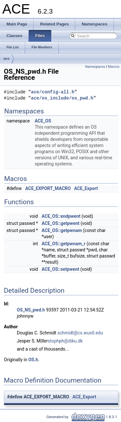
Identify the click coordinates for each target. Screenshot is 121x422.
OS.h (33, 359)
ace (6, 58)
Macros (113, 67)
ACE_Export (86, 188)
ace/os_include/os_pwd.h (62, 98)
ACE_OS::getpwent (60, 223)
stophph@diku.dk (65, 340)
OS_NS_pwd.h (31, 309)
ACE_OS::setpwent (60, 269)
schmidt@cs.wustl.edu (80, 332)
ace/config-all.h (52, 92)
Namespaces (95, 67)
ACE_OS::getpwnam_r (64, 243)
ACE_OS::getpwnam (62, 230)
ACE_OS (43, 120)
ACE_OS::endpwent (61, 216)
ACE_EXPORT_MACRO (48, 188)
